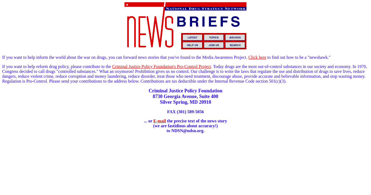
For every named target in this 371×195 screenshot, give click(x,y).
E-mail (159, 121)
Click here (257, 57)
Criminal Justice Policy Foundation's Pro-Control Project (161, 66)
